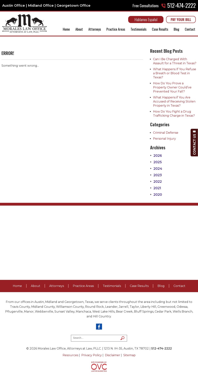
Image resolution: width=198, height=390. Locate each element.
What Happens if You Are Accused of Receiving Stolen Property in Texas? (174, 101)
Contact (190, 29)
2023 (156, 175)
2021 (155, 188)
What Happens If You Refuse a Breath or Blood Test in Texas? (174, 73)
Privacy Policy (91, 355)
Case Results (160, 29)
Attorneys (94, 29)
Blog (176, 29)
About (79, 29)
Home (66, 29)
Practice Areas (115, 29)
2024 (156, 168)
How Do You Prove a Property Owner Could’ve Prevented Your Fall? (172, 87)
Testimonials (138, 29)
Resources (70, 355)
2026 (156, 155)
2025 (156, 162)
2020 (156, 194)
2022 (156, 181)
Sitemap (129, 355)
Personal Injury (164, 138)
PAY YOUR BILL (181, 19)
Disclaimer (112, 355)
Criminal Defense (165, 132)
